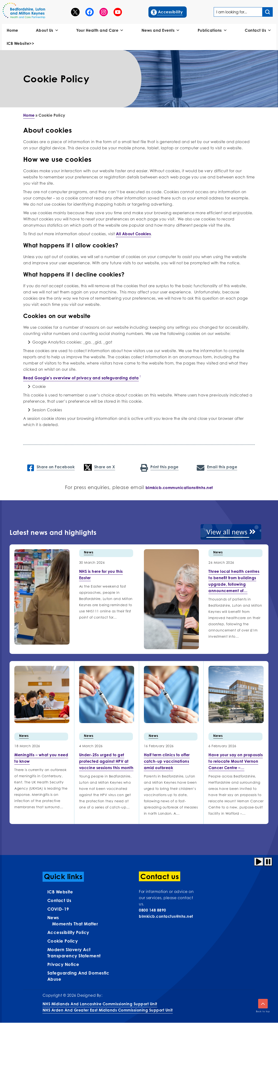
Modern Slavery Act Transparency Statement (74, 952)
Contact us (59, 900)
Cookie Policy (62, 941)
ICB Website (60, 891)
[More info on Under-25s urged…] (106, 761)
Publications (212, 30)
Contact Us (258, 30)
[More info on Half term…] (167, 761)
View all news (231, 531)
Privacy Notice (63, 964)
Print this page (159, 467)
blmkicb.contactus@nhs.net (166, 916)
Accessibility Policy (68, 932)
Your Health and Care (100, 30)
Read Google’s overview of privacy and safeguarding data (81, 377)
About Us (47, 30)
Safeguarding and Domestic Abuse (78, 976)
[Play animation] (259, 861)
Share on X (99, 467)
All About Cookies (133, 233)
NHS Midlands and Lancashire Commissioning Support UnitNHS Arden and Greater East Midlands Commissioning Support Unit (108, 1006)
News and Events (161, 30)
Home (12, 30)
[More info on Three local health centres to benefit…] (233, 581)
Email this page (217, 467)
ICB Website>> (20, 43)
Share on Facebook (51, 467)
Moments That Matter (75, 923)
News (88, 552)
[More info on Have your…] (235, 761)
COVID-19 (58, 909)
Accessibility (167, 11)
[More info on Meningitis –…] (41, 758)
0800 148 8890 (152, 910)
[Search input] (267, 12)
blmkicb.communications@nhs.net (179, 487)
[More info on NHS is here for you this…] (101, 574)
